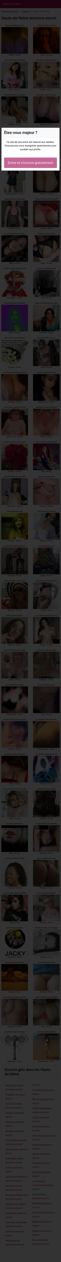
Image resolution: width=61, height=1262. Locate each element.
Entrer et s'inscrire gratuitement (30, 163)
